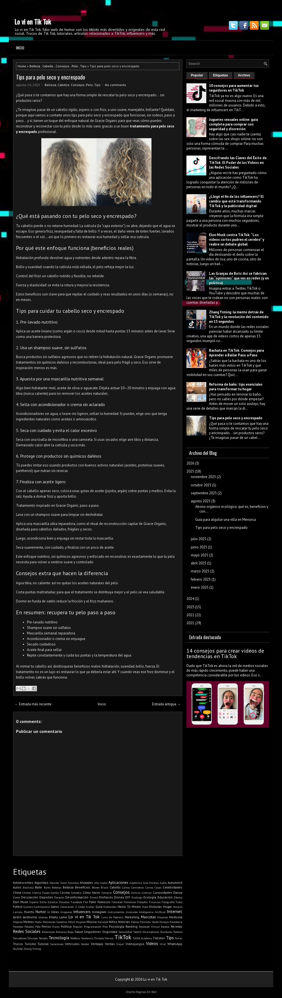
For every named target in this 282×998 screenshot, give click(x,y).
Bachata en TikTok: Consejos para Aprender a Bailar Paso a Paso (236, 352)
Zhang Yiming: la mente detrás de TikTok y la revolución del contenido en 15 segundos (239, 317)
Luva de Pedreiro (112, 917)
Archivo (244, 75)
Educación (165, 897)
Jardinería (30, 917)
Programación (92, 926)
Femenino (130, 902)
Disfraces (106, 897)
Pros (105, 926)
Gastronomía (42, 907)
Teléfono (75, 938)
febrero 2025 (201, 579)
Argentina (135, 883)
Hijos (145, 907)
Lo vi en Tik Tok (32, 21)
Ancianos (73, 883)
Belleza (34, 66)
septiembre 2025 (204, 493)
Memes (28, 922)
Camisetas (137, 887)
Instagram (99, 912)
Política (66, 926)
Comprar (107, 893)
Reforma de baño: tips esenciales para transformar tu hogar (235, 386)
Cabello (47, 66)
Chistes (26, 893)
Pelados (29, 926)
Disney (119, 897)
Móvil (71, 922)
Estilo (43, 902)
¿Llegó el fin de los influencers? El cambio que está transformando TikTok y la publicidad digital (236, 201)
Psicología (116, 926)
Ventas (110, 944)
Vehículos (72, 944)
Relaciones (48, 932)
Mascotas (148, 917)
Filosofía (142, 902)
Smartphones (150, 932)
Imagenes (66, 912)
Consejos (62, 66)
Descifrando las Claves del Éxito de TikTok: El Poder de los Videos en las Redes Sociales (238, 163)
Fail (85, 902)
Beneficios (82, 887)
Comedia (76, 893)
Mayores (162, 917)
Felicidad (117, 902)
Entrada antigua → (166, 704)
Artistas (154, 883)
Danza (177, 892)
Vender (85, 944)
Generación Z (68, 907)
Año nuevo (100, 883)
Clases (46, 893)
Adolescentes (23, 882)
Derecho (59, 897)
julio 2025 (198, 539)
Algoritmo (41, 882)
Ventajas (97, 944)
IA (48, 912)
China (17, 892)
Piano (55, 926)
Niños (113, 922)
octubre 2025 (201, 485)
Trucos (18, 944)
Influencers (82, 911)
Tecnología (58, 937)
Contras (135, 893)
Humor (41, 911)
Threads (99, 938)
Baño (47, 887)
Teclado (43, 938)
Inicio (20, 47)
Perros (46, 926)
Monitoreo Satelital (55, 922)
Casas (157, 887)
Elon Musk (20, 902)
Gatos (55, 906)
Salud (79, 932)
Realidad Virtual (149, 926)
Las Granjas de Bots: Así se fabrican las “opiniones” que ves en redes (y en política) (239, 278)
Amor (63, 883)
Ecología (149, 897)
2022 (190, 615)
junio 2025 (199, 547)
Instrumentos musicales (123, 912)
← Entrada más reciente (33, 704)
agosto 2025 (200, 501)
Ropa (70, 932)
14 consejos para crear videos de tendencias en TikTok (225, 653)
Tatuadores (19, 938)
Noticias (124, 922)
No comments (115, 85)
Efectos (178, 897)
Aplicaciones (118, 882)
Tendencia (87, 938)
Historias (155, 906)
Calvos (126, 887)
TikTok (123, 937)
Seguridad (109, 932)
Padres (135, 922)
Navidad (103, 922)
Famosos (103, 902)
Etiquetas (220, 75)
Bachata (28, 887)
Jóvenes (43, 917)
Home (22, 66)
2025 (190, 471)
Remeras (61, 932)
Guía (99, 906)
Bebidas (56, 887)
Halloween (109, 907)
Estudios (64, 902)
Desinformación (76, 897)
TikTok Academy (142, 938)
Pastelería (176, 922)
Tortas (178, 938)
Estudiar (53, 902)
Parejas (164, 922)
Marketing (132, 917)
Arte (145, 883)
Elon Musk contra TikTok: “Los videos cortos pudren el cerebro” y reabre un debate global (236, 240)
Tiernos (109, 938)
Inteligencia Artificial (152, 912)
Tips (83, 66)
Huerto (29, 912)
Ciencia (36, 893)
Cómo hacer (91, 892)
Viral (163, 944)
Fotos (179, 902)
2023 (190, 607)
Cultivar (147, 893)
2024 (190, 598)
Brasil (104, 887)
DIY (127, 897)
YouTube (18, 949)
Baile (38, 887)
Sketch (137, 932)
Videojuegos (135, 944)
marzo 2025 (200, 571)
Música (91, 922)
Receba (165, 926)
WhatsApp (174, 944)
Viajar (120, 944)
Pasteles (18, 926)
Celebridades (172, 887)
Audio (163, 883)
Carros (149, 887)
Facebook (76, 902)
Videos (152, 943)
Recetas (176, 926)
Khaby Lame (58, 917)
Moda (38, 922)
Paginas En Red (146, 992)
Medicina (175, 917)
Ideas (55, 912)
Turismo (30, 944)
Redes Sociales (26, 931)
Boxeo (95, 887)
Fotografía (168, 902)
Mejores (18, 922)
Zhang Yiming (32, 949)
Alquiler (54, 883)
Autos (17, 887)
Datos (16, 897)
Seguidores (92, 932)
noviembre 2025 (203, 476)
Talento (177, 932)
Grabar (90, 907)
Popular (78, 926)
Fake (92, 902)
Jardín (17, 917)
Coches (55, 893)
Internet (174, 911)
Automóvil (175, 882)
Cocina (65, 892)
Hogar (167, 906)
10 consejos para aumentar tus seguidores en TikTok (234, 88)
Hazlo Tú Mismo (129, 906)
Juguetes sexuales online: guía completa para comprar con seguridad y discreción (233, 124)
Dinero (94, 897)
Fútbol (17, 906)
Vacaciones (56, 944)
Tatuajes (32, 938)
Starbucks (166, 932)
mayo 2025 (199, 555)
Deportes (46, 897)
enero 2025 (199, 587)
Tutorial (42, 944)
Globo (81, 907)
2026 (190, 463)
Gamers (28, 907)
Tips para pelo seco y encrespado (50, 77)
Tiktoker (159, 938)
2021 (190, 623)
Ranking (131, 926)
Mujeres (81, 922)
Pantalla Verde (149, 922)
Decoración (29, 897)
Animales (86, 882)
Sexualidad (125, 932)
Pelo (75, 66)
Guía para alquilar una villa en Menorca (225, 519)
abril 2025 (198, 563)
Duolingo (136, 897)
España (34, 902)
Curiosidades (162, 892)
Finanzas (155, 902)
